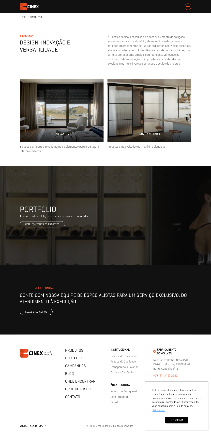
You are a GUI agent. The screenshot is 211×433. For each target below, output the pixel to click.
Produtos (74, 350)
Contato (72, 396)
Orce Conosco (78, 388)
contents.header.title (29, 6)
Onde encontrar (80, 381)
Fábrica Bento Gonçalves (167, 351)
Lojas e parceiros (36, 311)
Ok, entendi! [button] (177, 420)
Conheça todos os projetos (42, 224)
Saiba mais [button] (158, 410)
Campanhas (75, 365)
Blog (69, 373)
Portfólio (74, 358)
